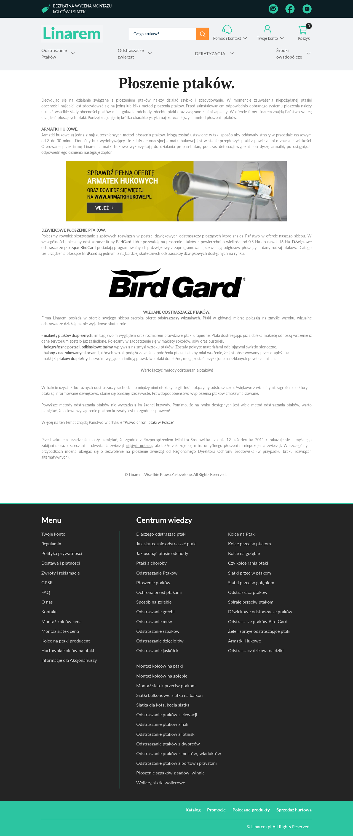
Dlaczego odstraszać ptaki (161, 533)
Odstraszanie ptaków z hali (162, 724)
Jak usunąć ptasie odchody (162, 553)
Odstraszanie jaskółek (157, 650)
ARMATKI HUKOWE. (59, 129)
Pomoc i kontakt (227, 38)
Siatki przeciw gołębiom (251, 582)
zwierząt (131, 53)
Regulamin (51, 543)
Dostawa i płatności (60, 562)
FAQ (45, 592)
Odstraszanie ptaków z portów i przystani (176, 763)
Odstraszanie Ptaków (157, 572)
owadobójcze (289, 53)
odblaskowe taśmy (97, 347)
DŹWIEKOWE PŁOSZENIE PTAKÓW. (73, 230)
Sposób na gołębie (154, 601)
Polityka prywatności (61, 553)
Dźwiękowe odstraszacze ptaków (260, 611)
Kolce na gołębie (244, 553)
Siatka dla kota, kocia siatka (162, 704)
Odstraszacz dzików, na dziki (256, 650)
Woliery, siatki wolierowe (160, 782)
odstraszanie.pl (72, 34)
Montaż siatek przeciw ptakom (166, 685)
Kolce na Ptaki (242, 533)
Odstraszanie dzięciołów (160, 640)
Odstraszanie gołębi (155, 611)
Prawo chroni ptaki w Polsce (149, 422)
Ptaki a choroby (151, 562)
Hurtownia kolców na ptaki (67, 650)
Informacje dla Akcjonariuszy (69, 660)
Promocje (216, 809)
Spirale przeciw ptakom (250, 601)
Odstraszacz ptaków (248, 592)
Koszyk (305, 33)
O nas (47, 601)
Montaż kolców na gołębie (161, 675)
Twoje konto (267, 38)
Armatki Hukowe (244, 640)
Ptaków (54, 53)
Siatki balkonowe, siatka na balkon (169, 695)
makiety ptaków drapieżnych (68, 335)
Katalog (193, 809)
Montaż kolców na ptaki (159, 665)
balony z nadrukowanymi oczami (71, 352)
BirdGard (123, 241)
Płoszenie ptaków (153, 582)
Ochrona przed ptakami (159, 592)
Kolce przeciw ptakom (249, 543)
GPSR (47, 582)
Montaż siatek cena (60, 631)
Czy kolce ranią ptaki (248, 562)
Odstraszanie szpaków (158, 631)
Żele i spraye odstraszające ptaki (259, 631)
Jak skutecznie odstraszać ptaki (166, 543)
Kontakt (49, 611)
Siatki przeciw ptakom (249, 572)
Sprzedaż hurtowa (294, 809)
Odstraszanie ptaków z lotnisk (165, 734)
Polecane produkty (251, 809)
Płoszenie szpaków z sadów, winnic (170, 772)
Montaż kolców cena (61, 621)
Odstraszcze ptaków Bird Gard (257, 621)
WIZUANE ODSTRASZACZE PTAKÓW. (176, 312)
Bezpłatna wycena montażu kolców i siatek (82, 9)
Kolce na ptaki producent (65, 640)
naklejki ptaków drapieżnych (68, 358)
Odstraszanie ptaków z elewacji (166, 714)
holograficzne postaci (62, 347)
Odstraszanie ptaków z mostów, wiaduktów (178, 753)
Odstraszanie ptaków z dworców (168, 743)
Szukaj (202, 34)
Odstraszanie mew (154, 621)
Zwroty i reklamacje (60, 572)
